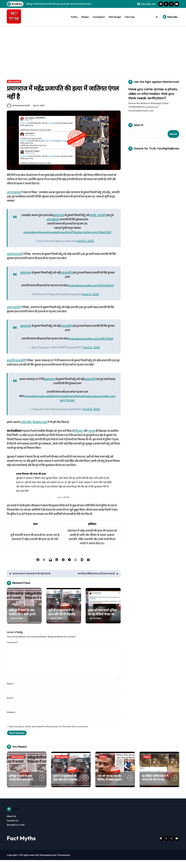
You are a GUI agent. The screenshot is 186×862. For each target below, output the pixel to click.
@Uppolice (29, 234)
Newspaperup (47, 856)
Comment (13, 644)
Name (10, 685)
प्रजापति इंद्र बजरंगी (16, 362)
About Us (11, 818)
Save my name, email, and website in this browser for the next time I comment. (48, 728)
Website (11, 714)
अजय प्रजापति (14, 309)
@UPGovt (73, 234)
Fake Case (130, 16)
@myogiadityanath (56, 234)
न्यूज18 (91, 433)
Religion (85, 16)
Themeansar (63, 856)
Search (135, 125)
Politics (74, 16)
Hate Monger (115, 16)
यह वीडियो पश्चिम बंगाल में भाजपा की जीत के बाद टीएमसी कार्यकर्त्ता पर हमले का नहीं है (155, 783)
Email (10, 700)
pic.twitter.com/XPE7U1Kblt (97, 340)
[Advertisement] (93, 47)
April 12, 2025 (90, 296)
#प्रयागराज (58, 217)
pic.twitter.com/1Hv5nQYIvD (96, 287)
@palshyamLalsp (87, 398)
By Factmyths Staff (18, 107)
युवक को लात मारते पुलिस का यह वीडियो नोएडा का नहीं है (102, 616)
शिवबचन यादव (39, 424)
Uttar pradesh (14, 81)
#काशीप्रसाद (53, 221)
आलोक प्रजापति (15, 256)
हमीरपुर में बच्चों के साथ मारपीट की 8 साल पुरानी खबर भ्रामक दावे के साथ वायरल (22, 618)
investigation (99, 16)
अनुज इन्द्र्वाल (14, 194)
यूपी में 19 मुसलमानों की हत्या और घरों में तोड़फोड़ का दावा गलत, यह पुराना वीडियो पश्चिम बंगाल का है (63, 618)
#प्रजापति (66, 274)
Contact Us (12, 822)
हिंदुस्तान (79, 433)
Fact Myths (21, 840)
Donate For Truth (16, 826)
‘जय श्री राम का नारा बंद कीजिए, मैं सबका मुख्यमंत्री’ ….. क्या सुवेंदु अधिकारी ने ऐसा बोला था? (110, 783)
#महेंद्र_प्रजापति (97, 217)
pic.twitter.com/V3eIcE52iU (95, 234)
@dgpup (41, 234)
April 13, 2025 (85, 243)
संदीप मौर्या (26, 424)
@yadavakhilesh (45, 398)
